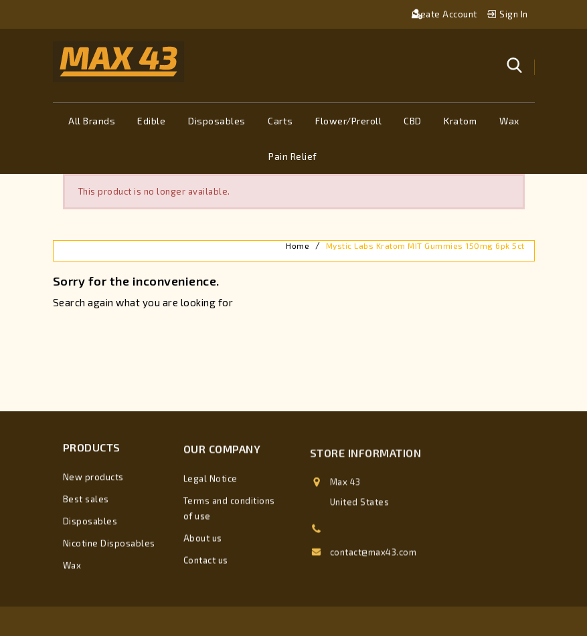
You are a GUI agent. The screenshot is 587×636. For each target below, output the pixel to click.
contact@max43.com (373, 562)
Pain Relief (292, 156)
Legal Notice (210, 484)
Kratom (460, 120)
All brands (91, 120)
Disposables (217, 120)
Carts (280, 120)
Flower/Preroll (348, 120)
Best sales (86, 501)
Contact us (205, 565)
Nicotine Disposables (109, 545)
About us (202, 543)
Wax (509, 120)
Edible (151, 120)
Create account (446, 14)
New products (93, 479)
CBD (413, 120)
